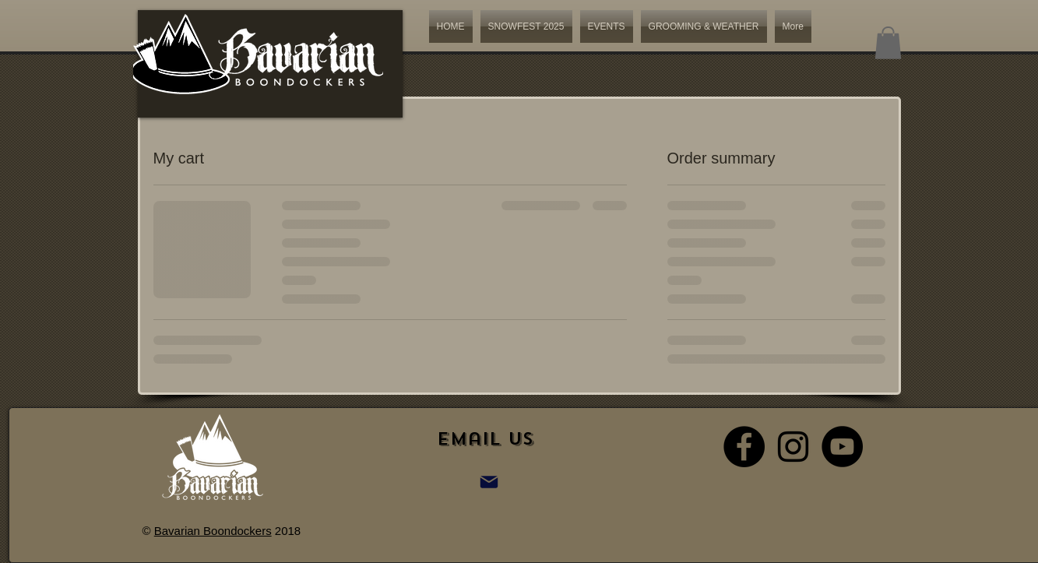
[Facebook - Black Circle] (744, 446)
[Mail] (489, 482)
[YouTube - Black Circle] (842, 446)
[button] (888, 42)
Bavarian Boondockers (213, 530)
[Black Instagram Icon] (793, 446)
